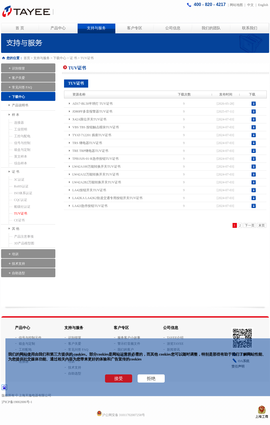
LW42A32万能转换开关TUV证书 (95, 174)
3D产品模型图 (24, 243)
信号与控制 (22, 143)
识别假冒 (18, 68)
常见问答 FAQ (22, 87)
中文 (250, 5)
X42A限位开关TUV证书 (89, 119)
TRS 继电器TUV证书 (87, 143)
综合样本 (20, 163)
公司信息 (172, 28)
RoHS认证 (21, 186)
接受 (118, 378)
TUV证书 (20, 213)
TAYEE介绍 (175, 338)
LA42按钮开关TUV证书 (89, 190)
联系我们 (249, 28)
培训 (15, 254)
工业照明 (20, 129)
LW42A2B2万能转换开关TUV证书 (96, 182)
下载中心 (59, 58)
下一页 (250, 225)
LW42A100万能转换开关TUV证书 (96, 166)
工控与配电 (22, 136)
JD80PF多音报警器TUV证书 (92, 111)
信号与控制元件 (30, 338)
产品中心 (58, 28)
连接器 (19, 122)
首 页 (19, 28)
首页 (27, 58)
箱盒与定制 (22, 150)
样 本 (15, 115)
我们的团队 (211, 28)
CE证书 (19, 220)
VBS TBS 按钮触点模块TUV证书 (95, 127)
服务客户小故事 (128, 338)
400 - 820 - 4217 (210, 4)
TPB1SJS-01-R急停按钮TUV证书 (95, 159)
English (263, 5)
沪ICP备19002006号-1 (17, 402)
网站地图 (236, 5)
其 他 (15, 229)
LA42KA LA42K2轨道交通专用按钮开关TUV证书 (107, 198)
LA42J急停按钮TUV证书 (89, 206)
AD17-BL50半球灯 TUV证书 (92, 104)
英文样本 (20, 156)
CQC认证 (20, 200)
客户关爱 (18, 78)
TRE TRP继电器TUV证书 (90, 151)
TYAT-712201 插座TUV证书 (92, 135)
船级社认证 (22, 207)
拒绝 (151, 378)
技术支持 (18, 264)
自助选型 (18, 273)
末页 (261, 225)
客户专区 (134, 28)
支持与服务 (96, 28)
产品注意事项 (24, 236)
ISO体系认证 (23, 193)
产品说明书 (20, 105)
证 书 (73, 58)
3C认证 (19, 179)
